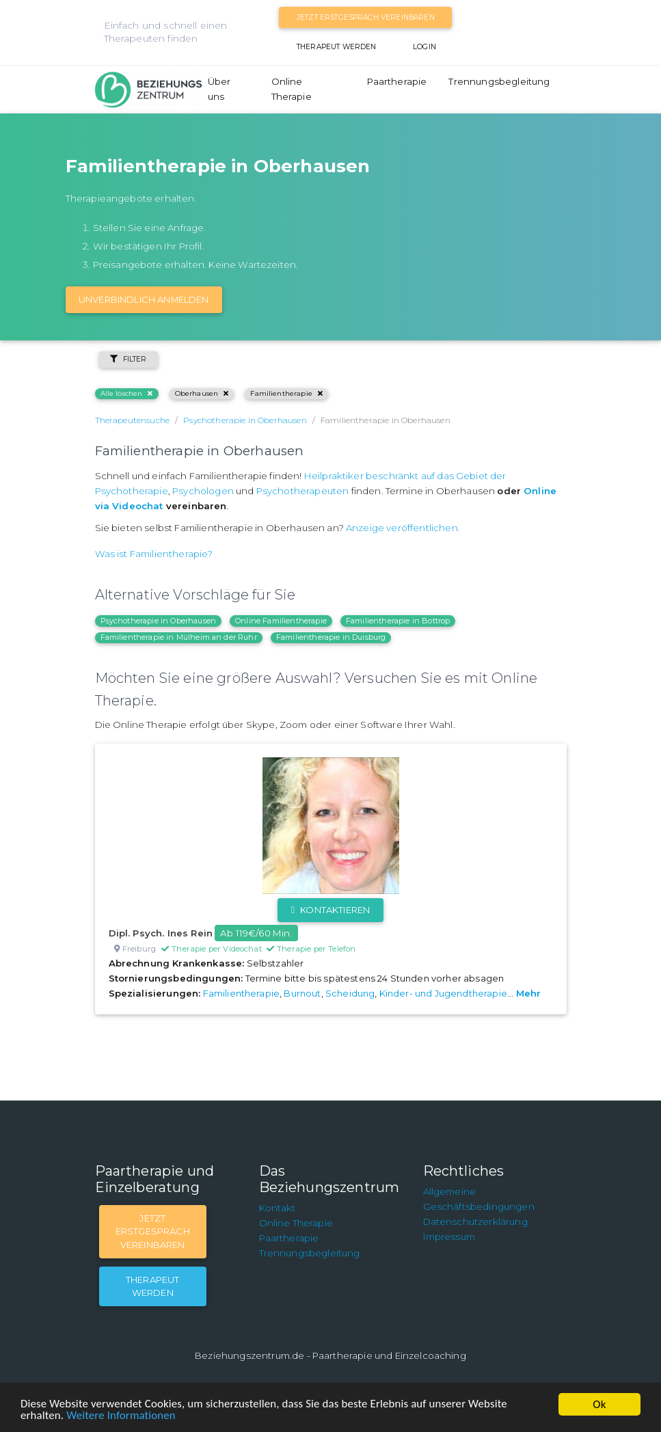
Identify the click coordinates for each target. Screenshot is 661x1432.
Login (424, 46)
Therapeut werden (337, 46)
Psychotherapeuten (302, 490)
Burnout (302, 993)
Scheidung (350, 993)
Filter (128, 359)
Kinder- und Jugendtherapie (443, 993)
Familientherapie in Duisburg (331, 637)
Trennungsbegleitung (499, 81)
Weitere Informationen (122, 1416)
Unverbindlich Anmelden (144, 299)
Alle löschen (126, 393)
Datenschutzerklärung (475, 1221)
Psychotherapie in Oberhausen (158, 620)
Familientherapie (286, 393)
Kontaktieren (330, 909)
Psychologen (203, 490)
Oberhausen (202, 393)
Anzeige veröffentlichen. (403, 527)
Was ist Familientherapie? (154, 553)
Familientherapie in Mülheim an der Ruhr (178, 637)
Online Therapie (291, 89)
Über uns (219, 89)
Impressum (449, 1236)
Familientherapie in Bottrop (398, 620)
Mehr (528, 993)
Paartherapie (397, 81)
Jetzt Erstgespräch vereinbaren (366, 17)
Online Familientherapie (281, 620)
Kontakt (277, 1207)
